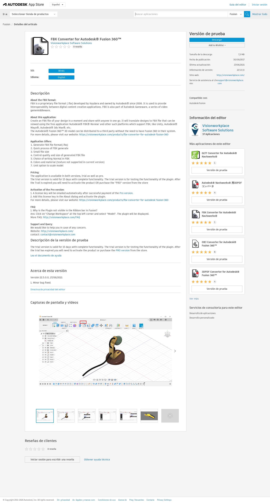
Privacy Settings (164, 500)
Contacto (150, 500)
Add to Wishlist (217, 45)
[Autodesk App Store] (23, 4)
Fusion (6, 24)
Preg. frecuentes (136, 500)
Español (57, 4)
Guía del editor (238, 4)
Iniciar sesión (259, 4)
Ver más (194, 298)
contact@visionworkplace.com (57, 234)
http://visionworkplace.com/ (57, 231)
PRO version (123, 250)
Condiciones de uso (107, 500)
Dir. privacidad (63, 500)
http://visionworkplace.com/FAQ (61, 217)
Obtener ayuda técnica (97, 459)
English (61, 77)
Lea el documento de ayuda (45, 255)
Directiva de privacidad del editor (47, 289)
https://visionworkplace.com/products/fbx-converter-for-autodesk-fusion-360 (123, 134)
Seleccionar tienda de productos (30, 14)
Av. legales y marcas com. (83, 500)
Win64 (61, 70)
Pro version (126, 193)
